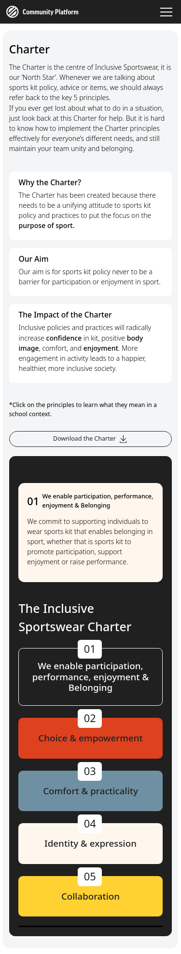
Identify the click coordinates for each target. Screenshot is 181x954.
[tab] (90, 677)
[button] (165, 12)
